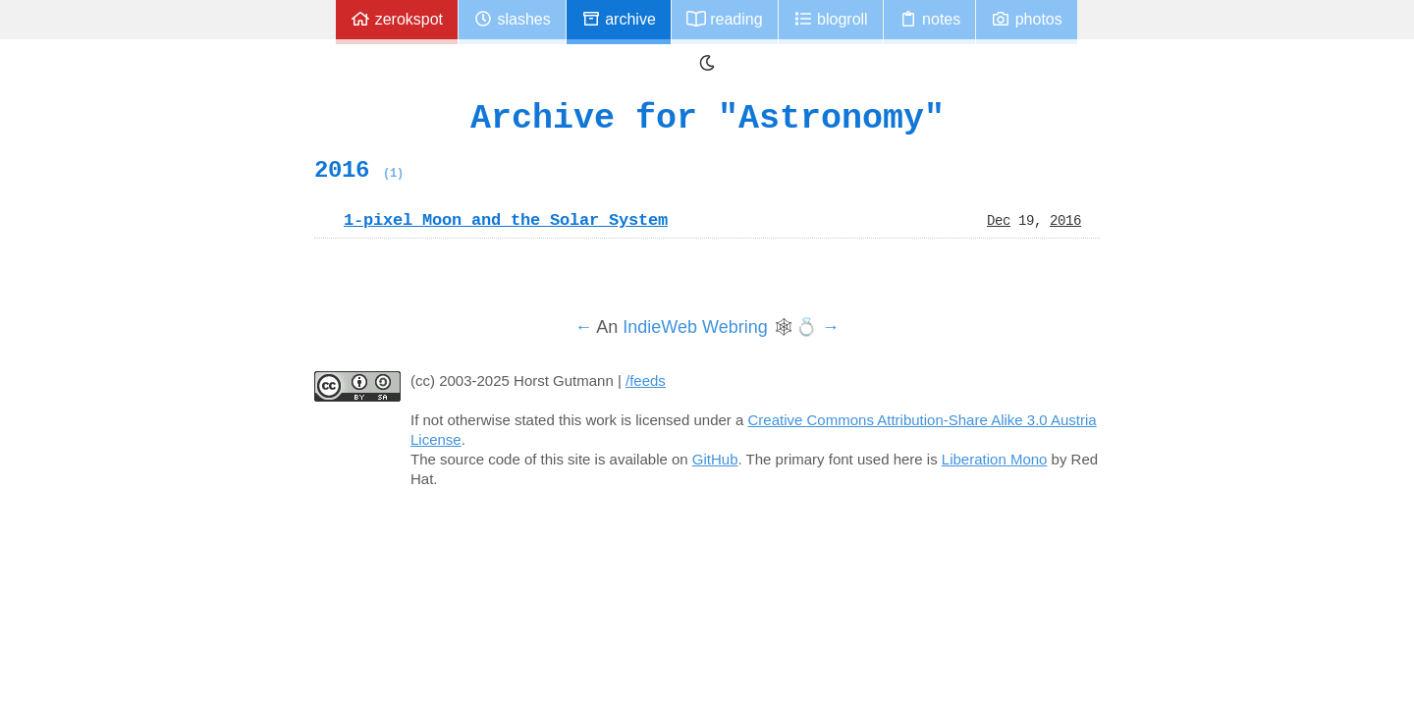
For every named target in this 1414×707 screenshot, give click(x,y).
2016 (359, 170)
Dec (998, 220)
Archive (618, 19)
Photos (1026, 19)
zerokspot (397, 19)
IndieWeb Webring (695, 327)
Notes (929, 19)
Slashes (512, 19)
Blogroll (830, 19)
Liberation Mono (995, 459)
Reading (724, 19)
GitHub (715, 459)
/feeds (645, 380)
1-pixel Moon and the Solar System (506, 220)
